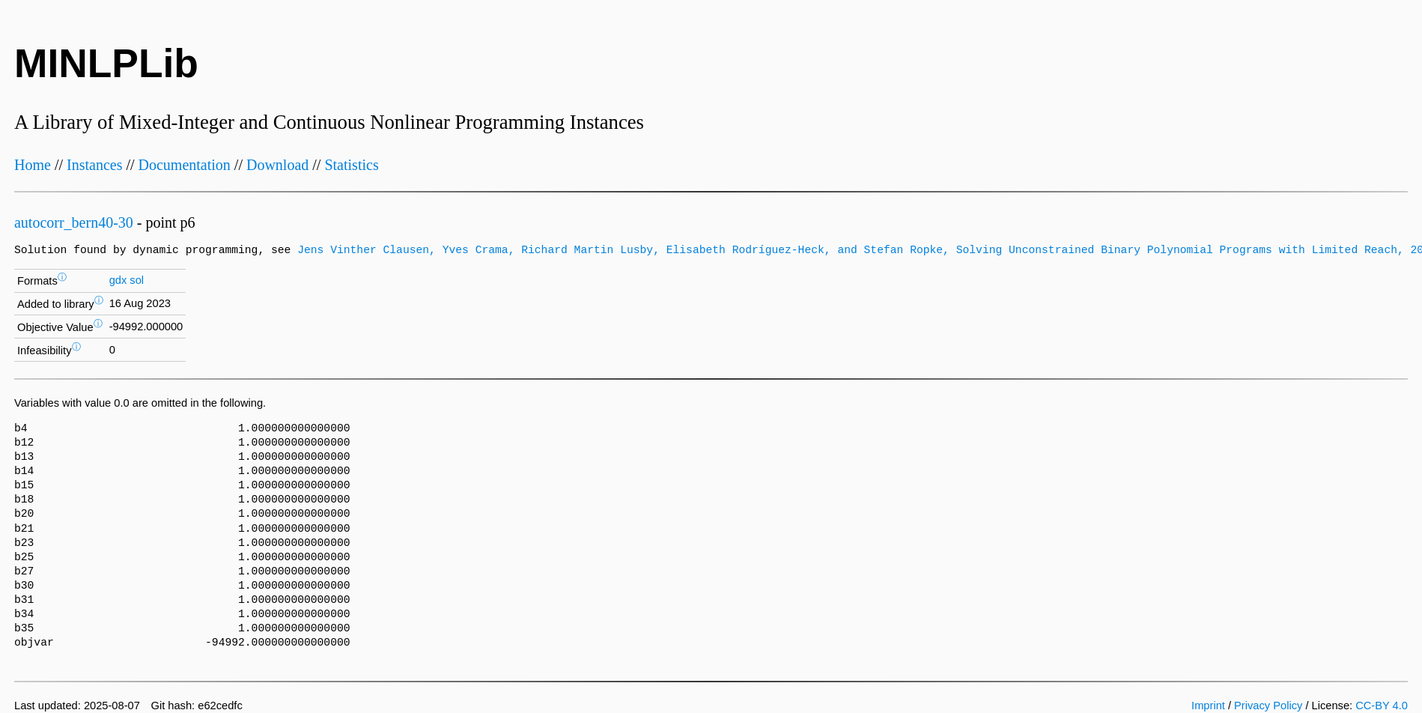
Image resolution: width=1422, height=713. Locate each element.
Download (277, 165)
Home (32, 165)
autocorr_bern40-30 (73, 222)
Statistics (351, 165)
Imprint (1208, 706)
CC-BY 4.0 (1381, 706)
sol (137, 280)
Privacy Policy (1268, 706)
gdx (118, 280)
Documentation (185, 165)
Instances (94, 165)
